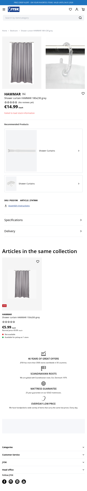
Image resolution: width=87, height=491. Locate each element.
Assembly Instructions (17, 205)
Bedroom (14, 31)
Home (4, 31)
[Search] (80, 18)
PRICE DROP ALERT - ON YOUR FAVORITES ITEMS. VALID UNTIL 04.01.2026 (43, 2)
